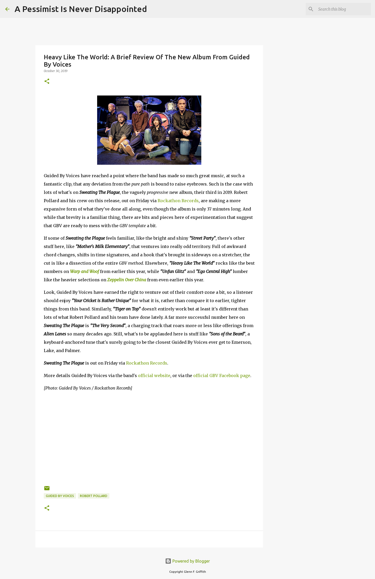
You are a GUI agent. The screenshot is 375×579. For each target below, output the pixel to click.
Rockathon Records (178, 200)
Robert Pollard (93, 496)
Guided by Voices (60, 496)
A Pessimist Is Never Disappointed (81, 9)
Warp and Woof (84, 271)
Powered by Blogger (187, 561)
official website (154, 375)
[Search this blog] (343, 9)
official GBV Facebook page (221, 375)
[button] (47, 81)
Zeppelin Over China (126, 279)
